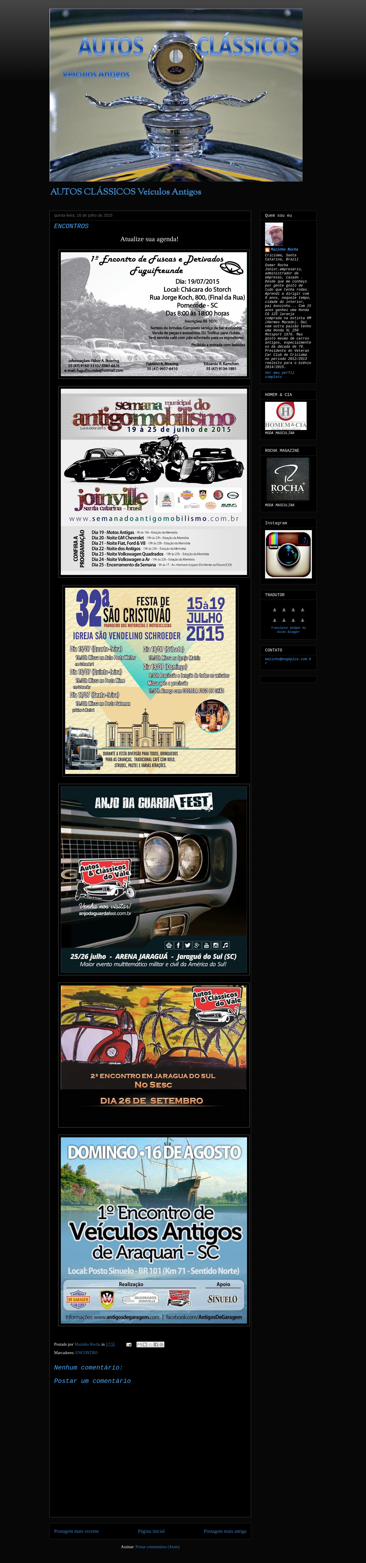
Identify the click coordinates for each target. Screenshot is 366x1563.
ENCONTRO (86, 1353)
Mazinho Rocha (284, 250)
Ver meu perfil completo (279, 375)
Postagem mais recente (76, 1531)
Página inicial (151, 1531)
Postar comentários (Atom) (158, 1547)
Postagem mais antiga (225, 1531)
